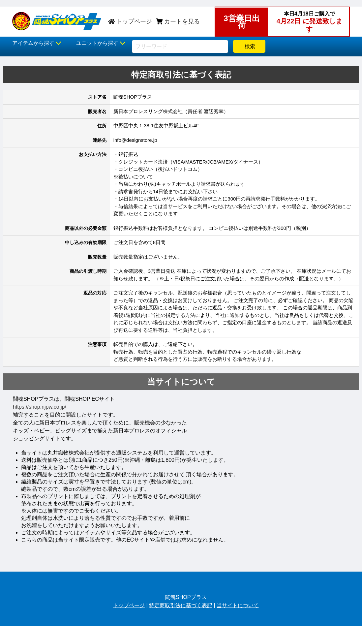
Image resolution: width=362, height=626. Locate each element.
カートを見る (178, 21)
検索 (249, 46)
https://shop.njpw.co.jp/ (39, 407)
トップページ (130, 21)
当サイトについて (238, 605)
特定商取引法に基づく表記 (180, 605)
